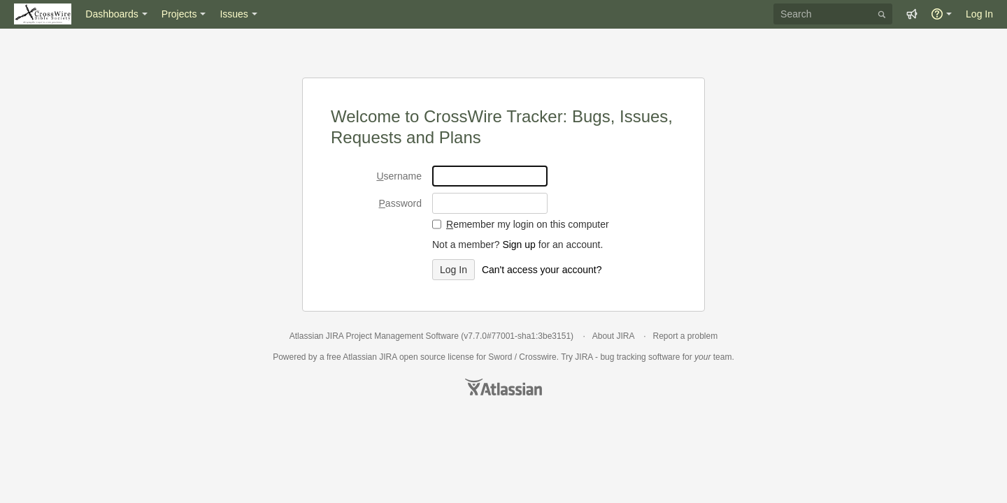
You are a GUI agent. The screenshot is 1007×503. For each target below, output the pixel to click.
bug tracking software (640, 357)
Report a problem (684, 336)
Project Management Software (401, 336)
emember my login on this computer (527, 224)
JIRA (388, 357)
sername (399, 176)
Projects (179, 14)
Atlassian (503, 387)
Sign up (518, 244)
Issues (234, 14)
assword (400, 203)
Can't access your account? (542, 269)
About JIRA (613, 336)
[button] (911, 14)
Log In (979, 14)
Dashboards (111, 14)
